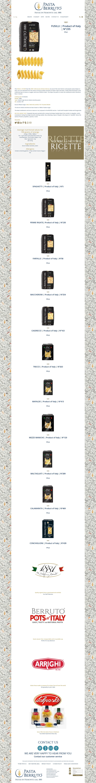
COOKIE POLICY (57, 763)
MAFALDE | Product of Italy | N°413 (48, 401)
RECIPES (48, 16)
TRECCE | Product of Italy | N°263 (48, 366)
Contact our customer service (48, 756)
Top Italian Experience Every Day (48, 733)
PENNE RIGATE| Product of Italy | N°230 (48, 222)
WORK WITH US (22, 763)
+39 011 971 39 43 (51, 772)
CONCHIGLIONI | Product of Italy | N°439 (48, 543)
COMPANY (36, 16)
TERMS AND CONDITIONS (71, 763)
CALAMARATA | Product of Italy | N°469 (48, 508)
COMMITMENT (64, 16)
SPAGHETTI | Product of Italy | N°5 (48, 186)
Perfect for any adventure (48, 640)
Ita (14, 16)
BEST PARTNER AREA (34, 763)
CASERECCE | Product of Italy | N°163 (48, 330)
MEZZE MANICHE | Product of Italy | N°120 (48, 437)
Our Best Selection (48, 594)
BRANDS (29, 16)
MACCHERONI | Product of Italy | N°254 (48, 294)
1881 (66, 22)
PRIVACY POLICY (46, 763)
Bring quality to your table (48, 687)
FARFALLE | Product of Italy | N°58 (48, 258)
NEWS (42, 16)
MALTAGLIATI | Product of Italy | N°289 (48, 473)
